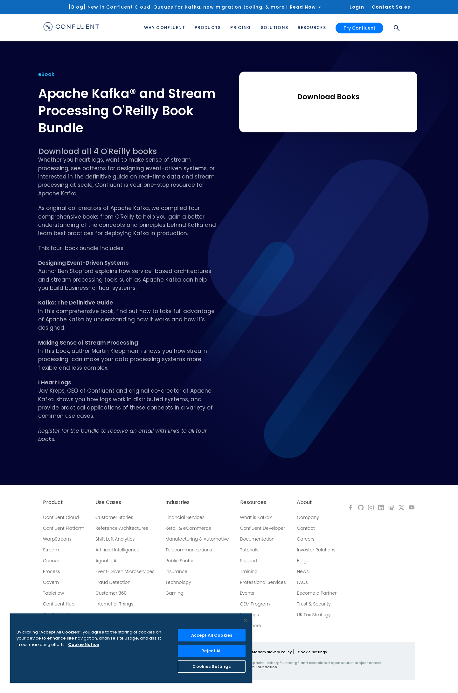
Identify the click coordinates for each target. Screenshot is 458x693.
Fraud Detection (112, 582)
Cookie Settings (312, 651)
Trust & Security (313, 604)
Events (247, 593)
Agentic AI (106, 560)
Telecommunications (188, 550)
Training (249, 571)
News (303, 571)
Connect (52, 560)
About (304, 502)
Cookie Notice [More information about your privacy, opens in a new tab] (83, 644)
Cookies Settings (211, 666)
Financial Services (185, 517)
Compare (250, 625)
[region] (131, 648)
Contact (306, 528)
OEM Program (255, 604)
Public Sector (179, 560)
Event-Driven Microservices (125, 571)
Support (249, 560)
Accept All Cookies (211, 635)
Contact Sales (391, 7)
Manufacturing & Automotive (197, 539)
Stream (51, 550)
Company (308, 517)
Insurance (176, 571)
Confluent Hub (58, 604)
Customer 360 (111, 593)
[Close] (245, 620)
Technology (178, 582)
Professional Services (263, 582)
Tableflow (53, 593)
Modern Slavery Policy (272, 651)
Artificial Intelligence (117, 550)
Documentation (257, 539)
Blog (301, 560)
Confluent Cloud (61, 517)
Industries (177, 502)
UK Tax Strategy (313, 615)
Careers (305, 539)
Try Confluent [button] (359, 28)
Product (53, 502)
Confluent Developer (262, 528)
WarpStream (57, 539)
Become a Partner (317, 593)
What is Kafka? (256, 517)
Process (51, 571)
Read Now (303, 7)
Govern (51, 582)
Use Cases (108, 502)
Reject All (211, 651)
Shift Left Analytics (115, 539)
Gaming (174, 593)
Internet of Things (114, 604)
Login (357, 7)
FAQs (302, 582)
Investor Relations (316, 550)
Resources (253, 502)
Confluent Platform (63, 528)
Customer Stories (114, 517)
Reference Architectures (121, 528)
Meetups (249, 615)
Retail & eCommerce (188, 528)
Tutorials (249, 550)
